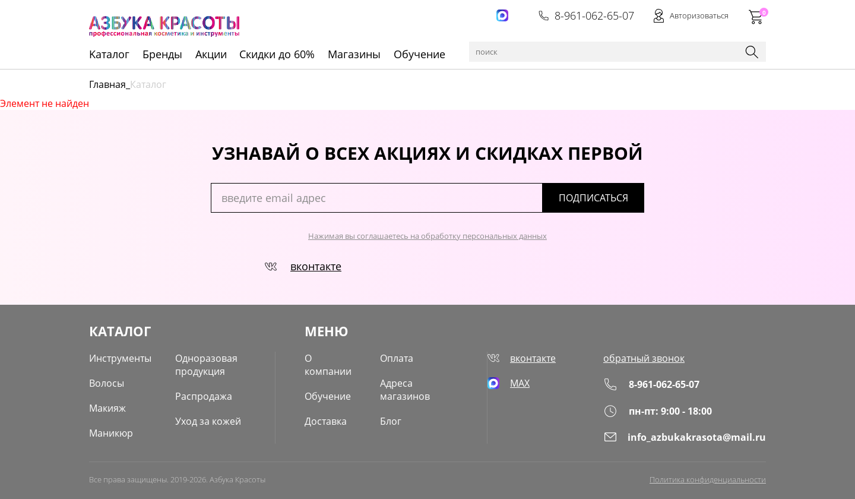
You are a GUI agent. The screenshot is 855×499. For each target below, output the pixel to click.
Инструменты (120, 358)
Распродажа (203, 396)
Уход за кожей (208, 421)
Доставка (326, 421)
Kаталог (109, 54)
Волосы (106, 383)
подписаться (593, 197)
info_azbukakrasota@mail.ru (684, 437)
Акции (211, 54)
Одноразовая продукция (206, 365)
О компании (328, 365)
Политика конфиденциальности (708, 479)
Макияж (107, 408)
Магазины (354, 54)
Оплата (396, 358)
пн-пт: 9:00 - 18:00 (657, 410)
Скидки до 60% (277, 54)
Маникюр (111, 433)
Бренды (162, 54)
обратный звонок (644, 358)
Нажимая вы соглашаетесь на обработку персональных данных (427, 235)
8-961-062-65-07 (586, 15)
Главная (107, 84)
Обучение (419, 54)
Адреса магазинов (405, 390)
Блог (390, 421)
